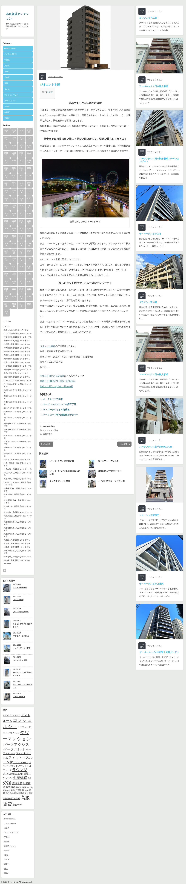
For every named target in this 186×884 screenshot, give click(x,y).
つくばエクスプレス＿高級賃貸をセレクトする (18, 483)
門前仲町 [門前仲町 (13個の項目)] (15, 798)
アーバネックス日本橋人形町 (153, 86)
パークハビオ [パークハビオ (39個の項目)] (14, 749)
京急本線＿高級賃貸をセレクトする (18, 479)
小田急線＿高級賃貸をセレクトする (18, 557)
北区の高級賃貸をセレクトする (16, 373)
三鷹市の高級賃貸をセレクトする (17, 362)
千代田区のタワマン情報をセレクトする (18, 385)
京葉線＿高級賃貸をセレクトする (17, 543)
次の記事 (123, 444)
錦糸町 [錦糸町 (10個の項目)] (8, 799)
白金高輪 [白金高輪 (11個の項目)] (14, 793)
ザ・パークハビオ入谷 (150, 233)
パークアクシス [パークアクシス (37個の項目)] (16, 745)
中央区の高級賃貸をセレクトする (17, 348)
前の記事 (46, 444)
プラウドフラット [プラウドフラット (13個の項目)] (18, 765)
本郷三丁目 (47, 434)
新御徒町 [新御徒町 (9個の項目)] (6, 790)
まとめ (7, 89)
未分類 (7, 106)
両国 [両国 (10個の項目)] (15, 774)
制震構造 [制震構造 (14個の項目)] (10, 787)
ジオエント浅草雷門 (149, 515)
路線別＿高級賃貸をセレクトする (17, 459)
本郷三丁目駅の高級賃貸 (52, 376)
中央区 (7, 60)
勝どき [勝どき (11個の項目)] (19, 787)
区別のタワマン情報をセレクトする (18, 380)
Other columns (10, 48)
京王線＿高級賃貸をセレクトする (17, 540)
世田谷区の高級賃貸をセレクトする (18, 337)
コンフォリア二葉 (148, 18)
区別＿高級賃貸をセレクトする (16, 330)
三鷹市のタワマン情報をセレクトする (18, 437)
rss (4, 570)
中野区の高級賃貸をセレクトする (17, 344)
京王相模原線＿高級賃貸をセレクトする (18, 529)
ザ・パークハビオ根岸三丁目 (22, 686)
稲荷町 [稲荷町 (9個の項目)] (21, 793)
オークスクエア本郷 (53, 399)
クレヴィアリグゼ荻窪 (21, 648)
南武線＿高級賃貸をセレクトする (17, 560)
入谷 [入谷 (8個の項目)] (29, 778)
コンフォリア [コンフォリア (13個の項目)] (24, 727)
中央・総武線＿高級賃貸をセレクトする (18, 464)
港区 (6, 83)
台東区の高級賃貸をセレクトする (17, 341)
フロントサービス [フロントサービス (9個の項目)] (21, 762)
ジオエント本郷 (47, 346)
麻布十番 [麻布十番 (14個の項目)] (17, 804)
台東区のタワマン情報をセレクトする (18, 403)
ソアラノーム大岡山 (21, 636)
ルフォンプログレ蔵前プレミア (22, 625)
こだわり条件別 (10, 54)
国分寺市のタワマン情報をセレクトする (18, 425)
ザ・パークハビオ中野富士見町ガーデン (159, 652)
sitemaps (7, 564)
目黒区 (7, 118)
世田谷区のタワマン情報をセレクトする (18, 443)
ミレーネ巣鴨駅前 (20, 587)
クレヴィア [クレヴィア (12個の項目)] (14, 715)
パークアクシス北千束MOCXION (155, 446)
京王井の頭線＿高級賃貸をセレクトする (18, 523)
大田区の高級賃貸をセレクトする (17, 359)
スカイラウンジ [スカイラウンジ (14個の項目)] (11, 733)
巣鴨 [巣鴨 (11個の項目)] (24, 787)
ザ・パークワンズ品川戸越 (61, 461)
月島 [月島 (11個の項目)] (13, 790)
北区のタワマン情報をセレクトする (18, 408)
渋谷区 (7, 77)
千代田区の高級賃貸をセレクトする (18, 333)
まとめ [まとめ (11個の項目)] (6, 715)
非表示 (50, 92)
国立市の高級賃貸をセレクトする (17, 377)
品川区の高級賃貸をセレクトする (17, 351)
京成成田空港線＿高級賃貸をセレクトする (18, 501)
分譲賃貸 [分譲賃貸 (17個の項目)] (17, 783)
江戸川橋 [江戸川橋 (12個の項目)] (19, 790)
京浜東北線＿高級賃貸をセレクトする (18, 517)
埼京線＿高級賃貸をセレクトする (17, 547)
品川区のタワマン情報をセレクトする (18, 391)
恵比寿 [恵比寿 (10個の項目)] (30, 787)
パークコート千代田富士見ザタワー (60, 414)
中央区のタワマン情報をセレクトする (18, 449)
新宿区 (7, 66)
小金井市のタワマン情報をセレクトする (18, 431)
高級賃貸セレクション (11, 882)
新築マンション (10, 101)
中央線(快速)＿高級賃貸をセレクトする (17, 489)
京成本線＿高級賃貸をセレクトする (18, 512)
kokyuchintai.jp (49, 426)
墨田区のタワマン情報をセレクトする (18, 397)
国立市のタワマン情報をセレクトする (18, 419)
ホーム (6, 326)
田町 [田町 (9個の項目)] (7, 793)
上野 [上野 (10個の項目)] (11, 774)
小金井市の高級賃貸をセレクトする (18, 366)
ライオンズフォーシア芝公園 (111, 481)
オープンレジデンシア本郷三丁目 (59, 404)
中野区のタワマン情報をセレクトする (18, 455)
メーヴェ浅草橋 (19, 697)
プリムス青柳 (18, 600)
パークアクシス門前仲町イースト (22, 673)
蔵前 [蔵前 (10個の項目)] (26, 793)
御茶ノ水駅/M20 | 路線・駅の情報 (56, 386)
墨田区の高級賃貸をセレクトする (17, 355)
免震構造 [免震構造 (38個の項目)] (20, 778)
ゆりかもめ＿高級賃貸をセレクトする (18, 474)
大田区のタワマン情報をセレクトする (18, 413)
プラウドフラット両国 (59, 481)
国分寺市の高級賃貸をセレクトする (18, 370)
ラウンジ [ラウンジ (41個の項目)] (19, 770)
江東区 (7, 71)
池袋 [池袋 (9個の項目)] (27, 790)
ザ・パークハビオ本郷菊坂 (56, 409)
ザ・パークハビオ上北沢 (151, 583)
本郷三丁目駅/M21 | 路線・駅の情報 (57, 381)
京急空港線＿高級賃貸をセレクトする (18, 495)
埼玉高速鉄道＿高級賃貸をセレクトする (18, 552)
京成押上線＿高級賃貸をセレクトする (18, 507)
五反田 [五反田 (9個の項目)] (20, 774)
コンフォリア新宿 (20, 660)
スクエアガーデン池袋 (108, 461)
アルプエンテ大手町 (21, 612)
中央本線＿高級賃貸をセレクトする (18, 469)
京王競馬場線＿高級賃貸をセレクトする (18, 535)
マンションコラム (11, 95)
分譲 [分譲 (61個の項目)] (7, 783)
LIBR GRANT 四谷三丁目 (109, 471)
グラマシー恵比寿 (148, 302)
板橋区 (7, 112)
